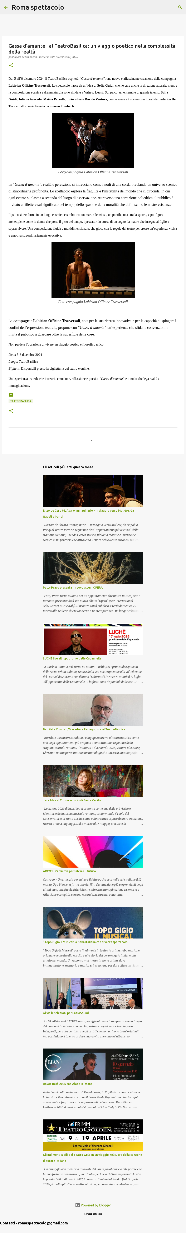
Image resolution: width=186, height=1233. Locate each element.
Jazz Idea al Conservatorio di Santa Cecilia (72, 800)
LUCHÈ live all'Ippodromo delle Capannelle (72, 658)
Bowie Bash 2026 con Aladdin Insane (67, 1084)
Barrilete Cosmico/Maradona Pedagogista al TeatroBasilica (84, 729)
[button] (11, 65)
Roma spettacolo (38, 7)
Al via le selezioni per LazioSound (66, 1013)
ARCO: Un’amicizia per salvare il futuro (69, 871)
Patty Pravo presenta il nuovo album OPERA (73, 587)
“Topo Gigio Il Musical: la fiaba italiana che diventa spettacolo (85, 942)
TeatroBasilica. (21, 401)
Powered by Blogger (93, 1205)
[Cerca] (70, 7)
